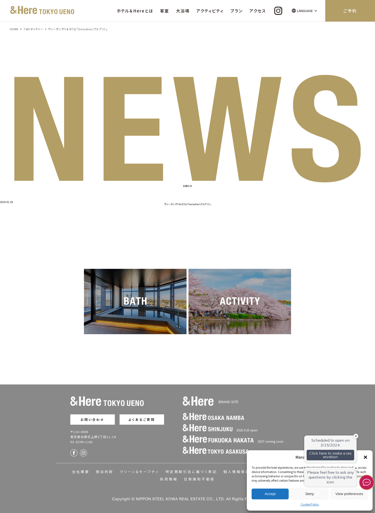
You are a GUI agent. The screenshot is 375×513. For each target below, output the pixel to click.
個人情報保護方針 (241, 471)
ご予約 (350, 11)
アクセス (257, 11)
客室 (164, 11)
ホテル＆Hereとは (135, 11)
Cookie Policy (310, 504)
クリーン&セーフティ (139, 471)
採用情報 (169, 479)
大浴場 (183, 11)
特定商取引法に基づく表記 (191, 471)
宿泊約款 (105, 471)
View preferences (349, 494)
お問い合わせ (93, 419)
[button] (365, 457)
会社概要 (81, 471)
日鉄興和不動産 (199, 479)
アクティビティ (210, 11)
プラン (236, 11)
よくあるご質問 (141, 419)
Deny (309, 494)
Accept (270, 494)
